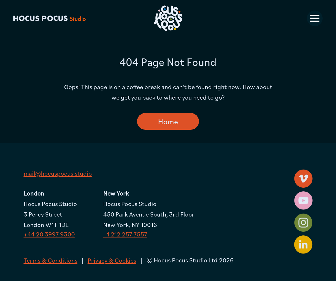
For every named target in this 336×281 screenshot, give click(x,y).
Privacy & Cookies (112, 260)
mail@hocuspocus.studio (58, 173)
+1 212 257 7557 (125, 234)
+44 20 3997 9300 (49, 234)
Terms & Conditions (50, 260)
